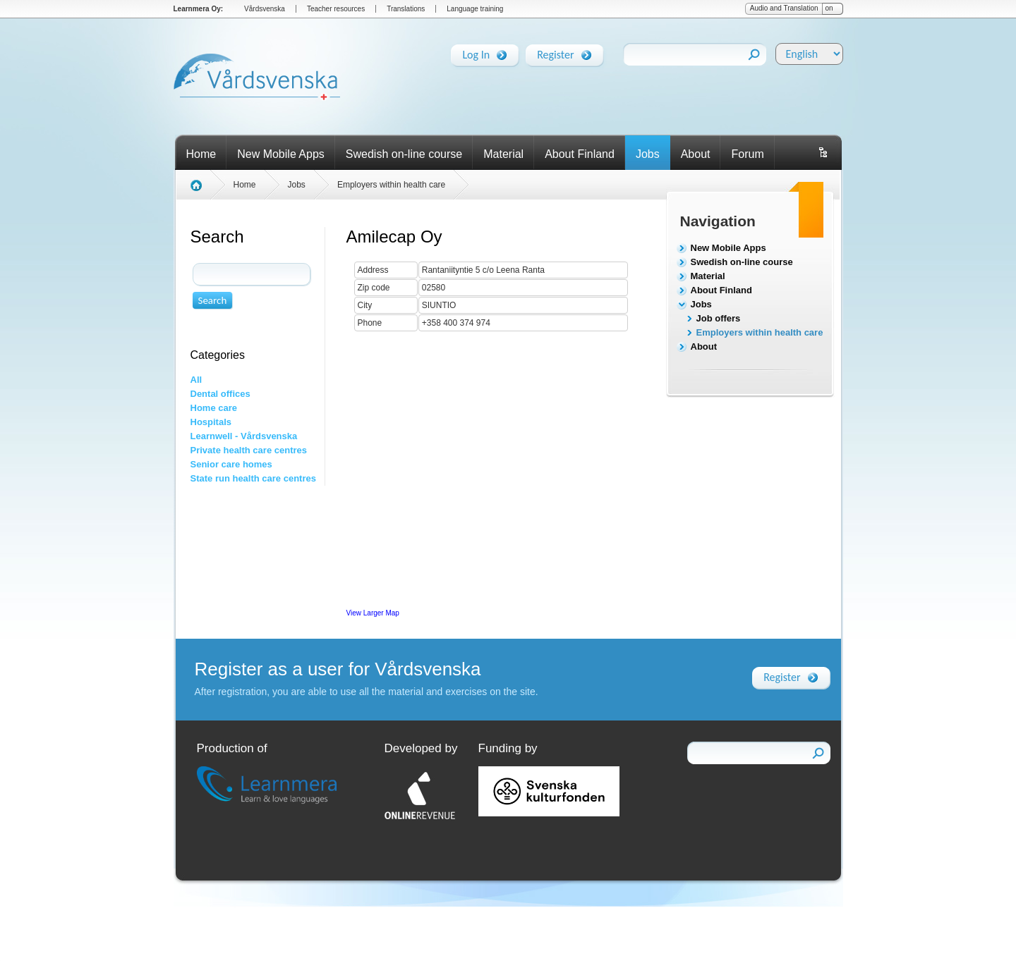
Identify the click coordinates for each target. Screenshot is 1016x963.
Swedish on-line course (404, 154)
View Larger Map (372, 613)
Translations (406, 9)
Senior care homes (231, 464)
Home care (213, 408)
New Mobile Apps (281, 154)
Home (201, 154)
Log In (476, 52)
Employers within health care (759, 332)
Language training (475, 9)
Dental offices (220, 393)
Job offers (718, 318)
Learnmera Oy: (199, 9)
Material (503, 154)
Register (555, 52)
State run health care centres (253, 478)
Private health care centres (248, 450)
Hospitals (211, 422)
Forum (747, 154)
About (695, 154)
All (196, 379)
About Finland (580, 154)
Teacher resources (336, 9)
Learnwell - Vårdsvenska (244, 436)
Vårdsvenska (264, 9)
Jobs (648, 154)
